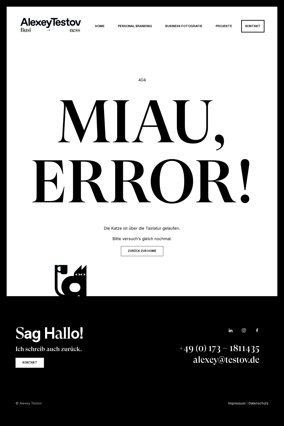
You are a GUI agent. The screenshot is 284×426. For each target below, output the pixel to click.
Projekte (224, 26)
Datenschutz (258, 403)
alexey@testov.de (226, 359)
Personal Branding (135, 26)
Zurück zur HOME (142, 251)
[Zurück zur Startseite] (51, 26)
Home (100, 26)
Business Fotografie (183, 26)
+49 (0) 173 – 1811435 (219, 348)
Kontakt (252, 26)
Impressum (237, 403)
